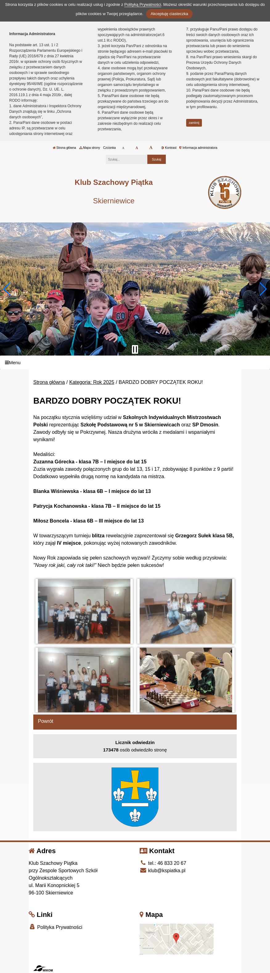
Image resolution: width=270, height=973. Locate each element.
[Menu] (135, 362)
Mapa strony (89, 147)
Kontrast (168, 147)
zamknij (194, 122)
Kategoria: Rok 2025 (91, 382)
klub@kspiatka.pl (163, 870)
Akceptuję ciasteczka (169, 13)
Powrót (45, 721)
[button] (7, 289)
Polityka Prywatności (55, 927)
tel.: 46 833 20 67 (163, 863)
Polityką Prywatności (142, 4)
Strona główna (64, 147)
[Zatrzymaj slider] (135, 349)
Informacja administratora (198, 147)
